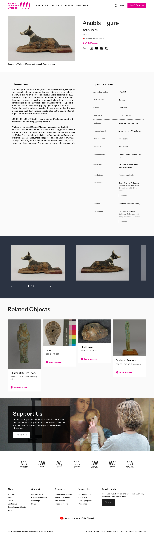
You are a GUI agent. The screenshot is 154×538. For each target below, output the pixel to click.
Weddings (82, 504)
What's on (49, 6)
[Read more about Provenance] (131, 189)
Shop (85, 6)
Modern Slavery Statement (104, 532)
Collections (69, 6)
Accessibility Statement (136, 532)
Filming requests (85, 501)
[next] (47, 286)
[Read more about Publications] (131, 216)
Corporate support (39, 498)
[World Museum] (42, 464)
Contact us (12, 504)
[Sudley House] (112, 464)
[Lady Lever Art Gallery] (130, 464)
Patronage (35, 501)
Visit (38, 6)
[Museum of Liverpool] (24, 464)
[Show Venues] (42, 6)
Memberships (37, 494)
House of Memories (63, 498)
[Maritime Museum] (77, 464)
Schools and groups (63, 494)
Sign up (108, 502)
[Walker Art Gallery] (95, 464)
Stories (59, 6)
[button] (39, 264)
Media (10, 501)
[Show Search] (118, 5)
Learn (78, 6)
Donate (34, 504)
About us (11, 494)
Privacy (89, 532)
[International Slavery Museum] (59, 464)
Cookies (121, 532)
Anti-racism (60, 501)
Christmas (82, 498)
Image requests (61, 504)
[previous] (14, 286)
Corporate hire (84, 494)
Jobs (10, 498)
